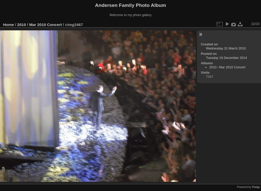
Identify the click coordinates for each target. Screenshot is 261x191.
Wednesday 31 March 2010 (226, 48)
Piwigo (256, 186)
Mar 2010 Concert (45, 24)
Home (8, 24)
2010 (21, 24)
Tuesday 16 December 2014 (226, 58)
